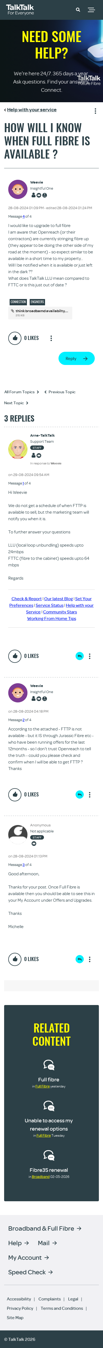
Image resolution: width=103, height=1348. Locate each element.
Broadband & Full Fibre (41, 1228)
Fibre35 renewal (49, 1169)
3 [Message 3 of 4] (24, 864)
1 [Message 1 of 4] (23, 483)
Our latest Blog (58, 598)
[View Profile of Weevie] (41, 182)
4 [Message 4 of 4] (24, 216)
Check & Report (27, 598)
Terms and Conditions (62, 1308)
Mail (44, 1242)
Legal (73, 1299)
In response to (46, 463)
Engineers (37, 302)
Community (62, 9)
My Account (25, 1257)
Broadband (41, 1176)
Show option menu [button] (94, 110)
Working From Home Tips (51, 618)
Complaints (49, 1299)
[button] (78, 9)
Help (15, 1242)
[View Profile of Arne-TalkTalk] (46, 435)
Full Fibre (42, 1086)
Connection (18, 302)
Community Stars (60, 612)
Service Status (49, 605)
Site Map (15, 1317)
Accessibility (19, 1299)
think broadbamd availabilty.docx (45, 311)
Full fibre (48, 1079)
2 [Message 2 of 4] (23, 719)
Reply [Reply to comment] (80, 656)
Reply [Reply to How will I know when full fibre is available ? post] (71, 358)
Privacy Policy (20, 1308)
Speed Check (27, 1271)
